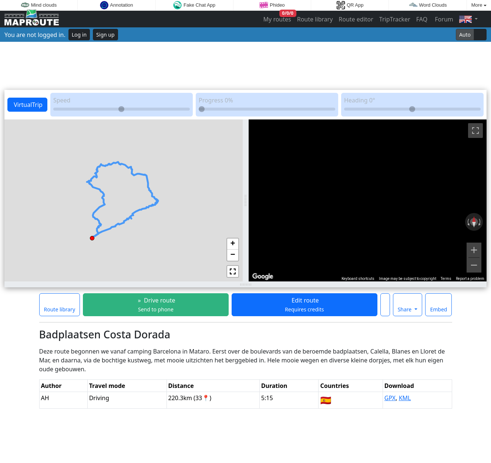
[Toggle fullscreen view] (475, 130)
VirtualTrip (27, 105)
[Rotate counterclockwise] (467, 222)
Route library (315, 19)
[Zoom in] (474, 250)
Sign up (105, 34)
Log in (79, 34)
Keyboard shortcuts (358, 279)
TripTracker (394, 19)
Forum (443, 19)
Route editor (356, 19)
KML (405, 398)
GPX (390, 398)
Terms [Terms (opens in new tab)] (446, 279)
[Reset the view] (474, 222)
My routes (278, 17)
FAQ (421, 19)
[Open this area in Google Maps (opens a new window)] (262, 276)
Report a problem (470, 279)
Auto (465, 34)
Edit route (304, 304)
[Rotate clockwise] (480, 222)
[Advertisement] (245, 65)
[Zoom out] (474, 265)
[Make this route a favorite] (385, 304)
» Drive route (155, 304)
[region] (368, 200)
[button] (92, 237)
